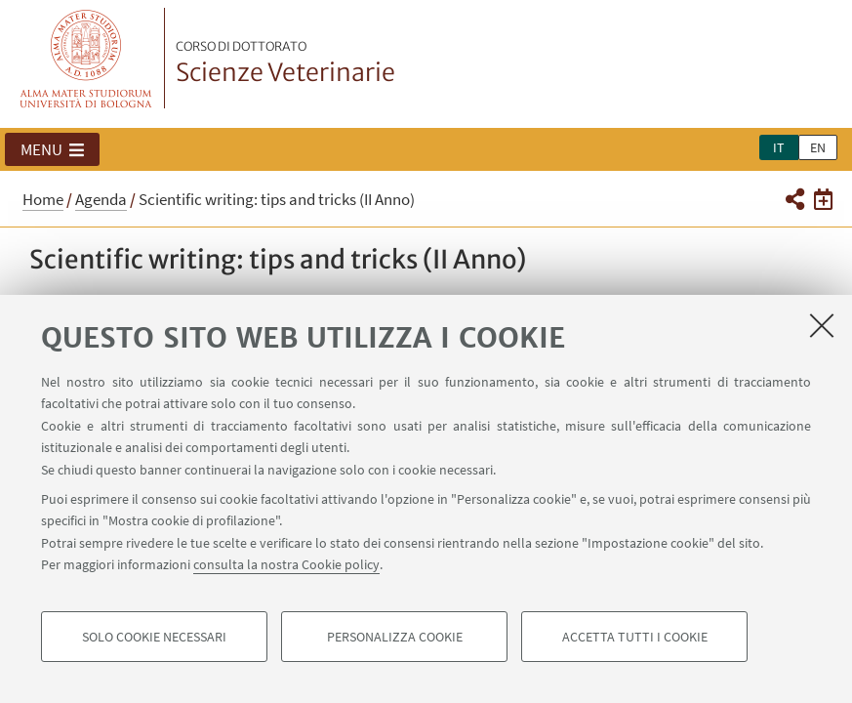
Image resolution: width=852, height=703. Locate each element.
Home (42, 199)
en (818, 147)
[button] (52, 149)
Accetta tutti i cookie (635, 636)
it (779, 147)
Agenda (101, 199)
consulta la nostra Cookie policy (286, 564)
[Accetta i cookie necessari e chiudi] (821, 325)
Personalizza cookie (395, 636)
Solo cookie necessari (154, 636)
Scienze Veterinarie (285, 63)
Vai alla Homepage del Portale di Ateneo (86, 58)
